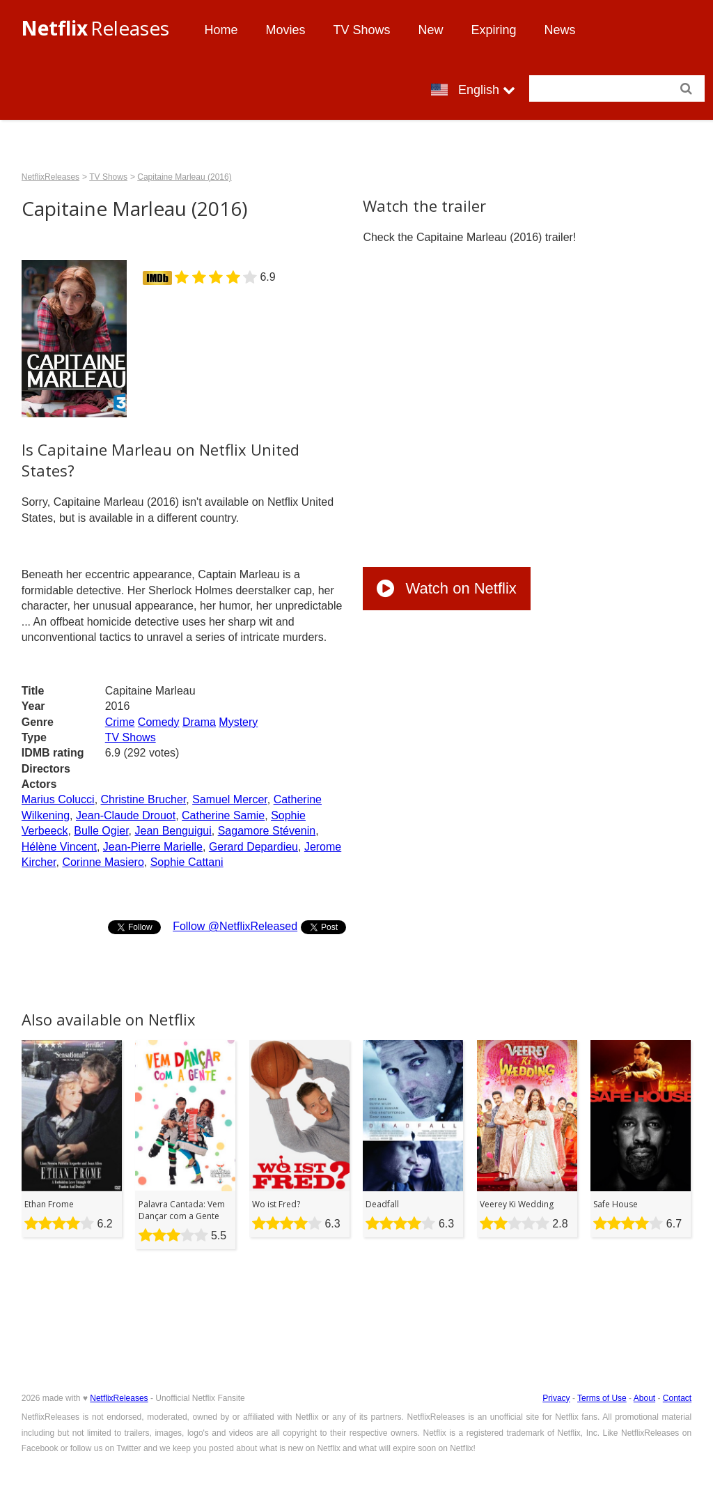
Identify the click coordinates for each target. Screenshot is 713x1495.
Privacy (556, 1398)
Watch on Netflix (446, 588)
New (431, 30)
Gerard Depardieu (253, 847)
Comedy (159, 722)
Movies (285, 30)
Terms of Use (602, 1398)
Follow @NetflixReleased (235, 926)
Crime (120, 722)
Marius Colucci (58, 799)
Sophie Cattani (187, 862)
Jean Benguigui (172, 831)
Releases (95, 28)
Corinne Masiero (102, 862)
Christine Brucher (144, 799)
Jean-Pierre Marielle (153, 847)
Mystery (238, 722)
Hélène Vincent (59, 847)
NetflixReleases (50, 177)
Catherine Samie (223, 815)
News (560, 30)
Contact (677, 1398)
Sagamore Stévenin (267, 831)
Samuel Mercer (229, 799)
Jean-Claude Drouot (125, 815)
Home (220, 30)
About (644, 1398)
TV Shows (362, 30)
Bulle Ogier (101, 831)
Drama (199, 722)
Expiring (494, 30)
